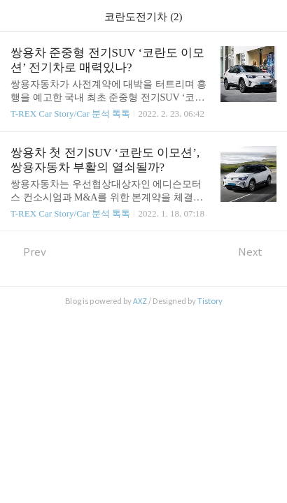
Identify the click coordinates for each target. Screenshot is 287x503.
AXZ (140, 301)
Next (257, 251)
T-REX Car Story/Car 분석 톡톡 (70, 113)
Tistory (210, 301)
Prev (28, 251)
